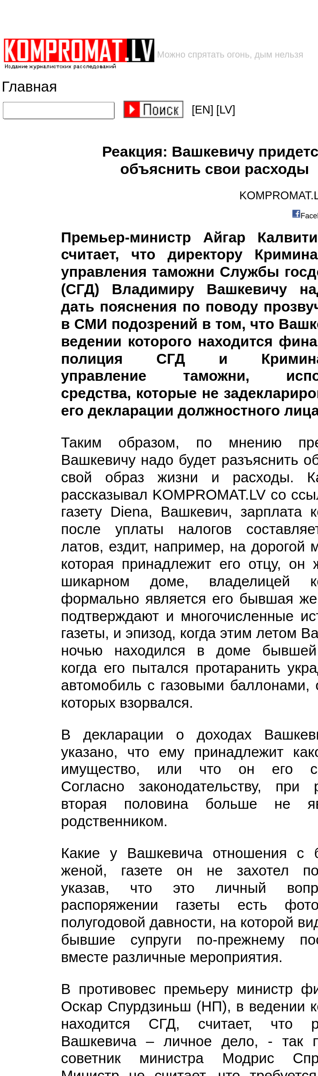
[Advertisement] (133, 19)
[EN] (203, 110)
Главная (29, 86)
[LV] (225, 110)
